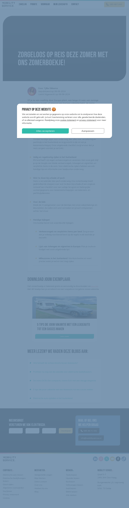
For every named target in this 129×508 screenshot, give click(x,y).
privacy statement (87, 120)
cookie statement (68, 120)
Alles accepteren (45, 130)
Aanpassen (87, 130)
